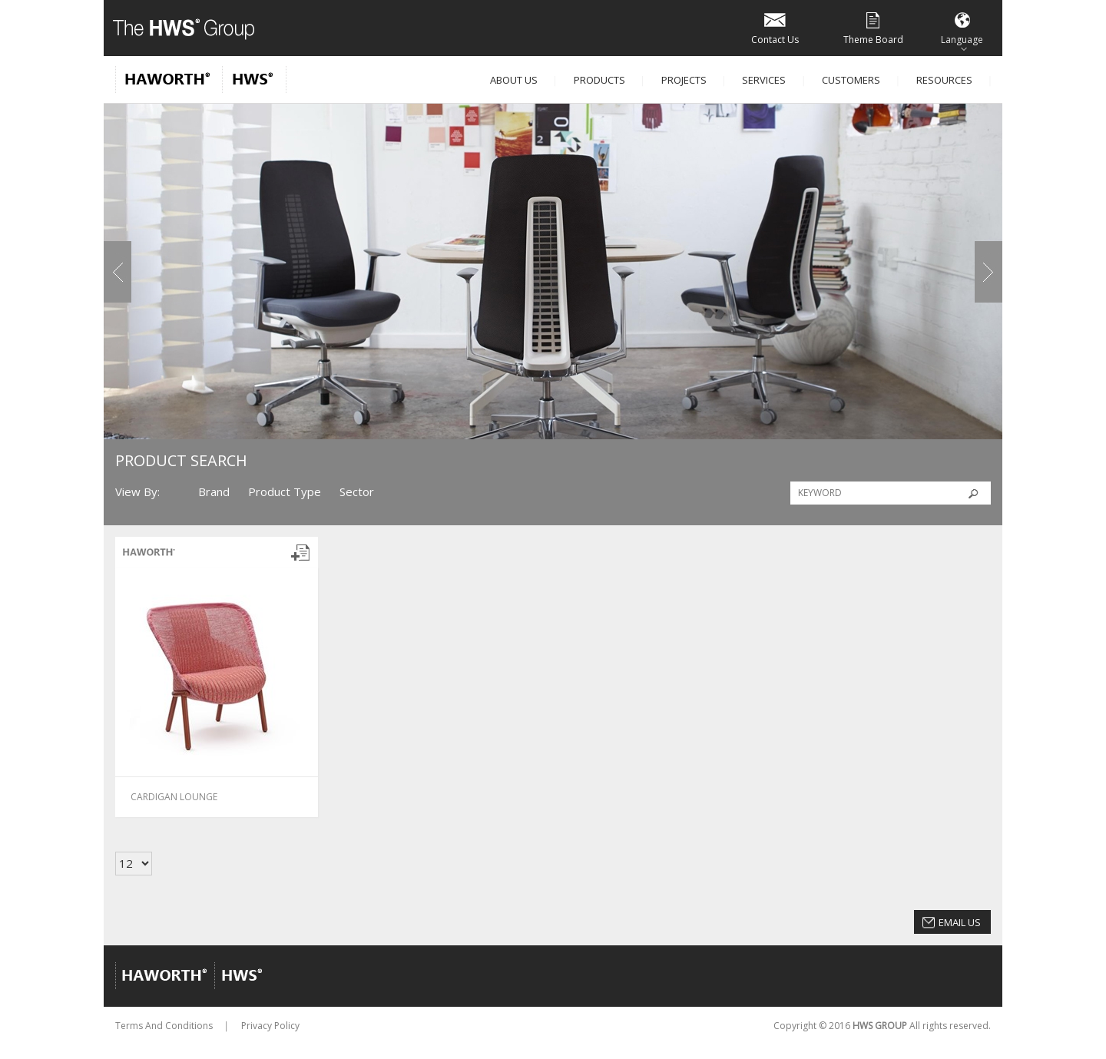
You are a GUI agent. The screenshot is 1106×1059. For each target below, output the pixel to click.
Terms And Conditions (164, 1025)
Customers (851, 80)
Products (599, 80)
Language (962, 27)
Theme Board (873, 27)
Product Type (284, 491)
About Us (514, 80)
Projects (684, 80)
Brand (214, 491)
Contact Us (775, 27)
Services (764, 80)
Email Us (960, 922)
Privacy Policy (270, 1025)
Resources (944, 80)
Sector (356, 491)
